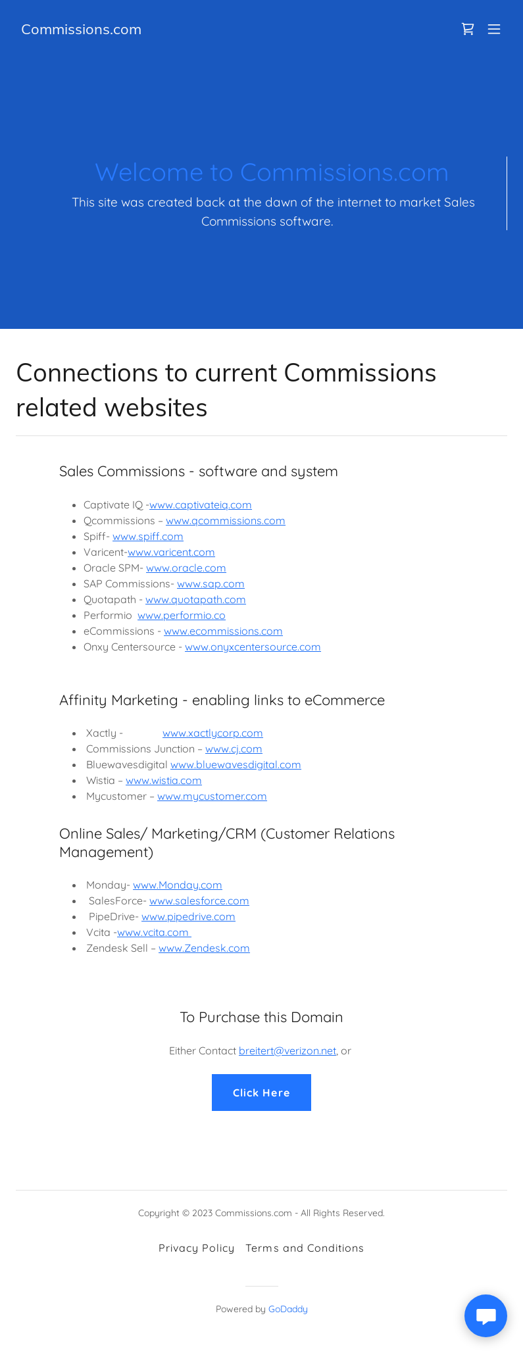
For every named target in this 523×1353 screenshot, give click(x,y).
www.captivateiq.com (200, 504)
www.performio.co (181, 615)
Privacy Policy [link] (197, 1247)
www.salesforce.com (199, 900)
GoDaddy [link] (288, 1309)
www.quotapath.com (195, 599)
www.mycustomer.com (212, 795)
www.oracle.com (186, 567)
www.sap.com (211, 583)
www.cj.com (233, 748)
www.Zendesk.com (204, 947)
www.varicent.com (171, 551)
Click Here (261, 1092)
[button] (494, 29)
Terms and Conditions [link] (304, 1247)
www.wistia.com (164, 780)
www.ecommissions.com (223, 630)
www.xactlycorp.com (212, 732)
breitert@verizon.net (287, 1050)
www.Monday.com (177, 884)
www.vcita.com (154, 932)
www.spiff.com (148, 536)
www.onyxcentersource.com (253, 646)
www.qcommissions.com (226, 520)
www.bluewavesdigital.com (235, 764)
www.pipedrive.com (188, 916)
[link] (81, 30)
